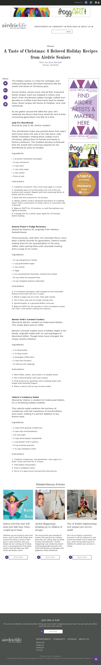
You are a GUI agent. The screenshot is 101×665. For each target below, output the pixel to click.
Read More (16, 605)
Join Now (50, 631)
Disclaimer (57, 656)
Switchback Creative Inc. (84, 658)
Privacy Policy (45, 656)
